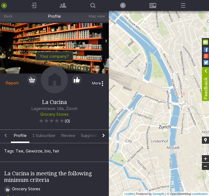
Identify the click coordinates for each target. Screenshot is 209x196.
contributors (200, 193)
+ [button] (205, 158)
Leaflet (128, 193)
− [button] (205, 166)
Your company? (54, 56)
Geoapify (159, 193)
